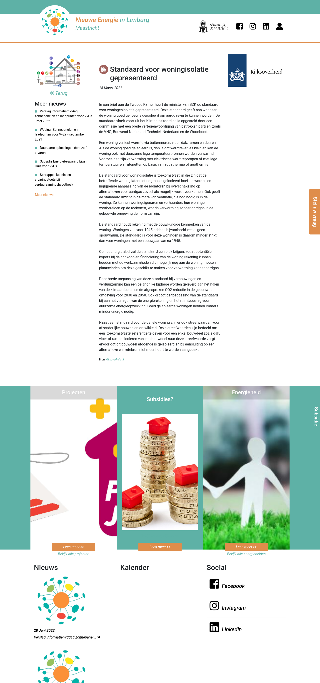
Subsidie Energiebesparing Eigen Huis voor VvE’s (61, 164)
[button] (239, 26)
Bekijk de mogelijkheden (160, 535)
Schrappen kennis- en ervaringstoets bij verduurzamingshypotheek (54, 180)
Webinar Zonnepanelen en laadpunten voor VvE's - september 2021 (60, 134)
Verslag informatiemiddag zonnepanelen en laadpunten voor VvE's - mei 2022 (63, 116)
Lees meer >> (73, 547)
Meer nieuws (44, 195)
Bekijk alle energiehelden (246, 554)
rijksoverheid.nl (115, 359)
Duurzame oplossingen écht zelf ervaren (61, 150)
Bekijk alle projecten (73, 554)
